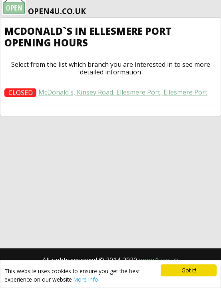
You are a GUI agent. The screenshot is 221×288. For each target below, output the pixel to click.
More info (86, 279)
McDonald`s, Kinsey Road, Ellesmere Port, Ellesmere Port (122, 94)
